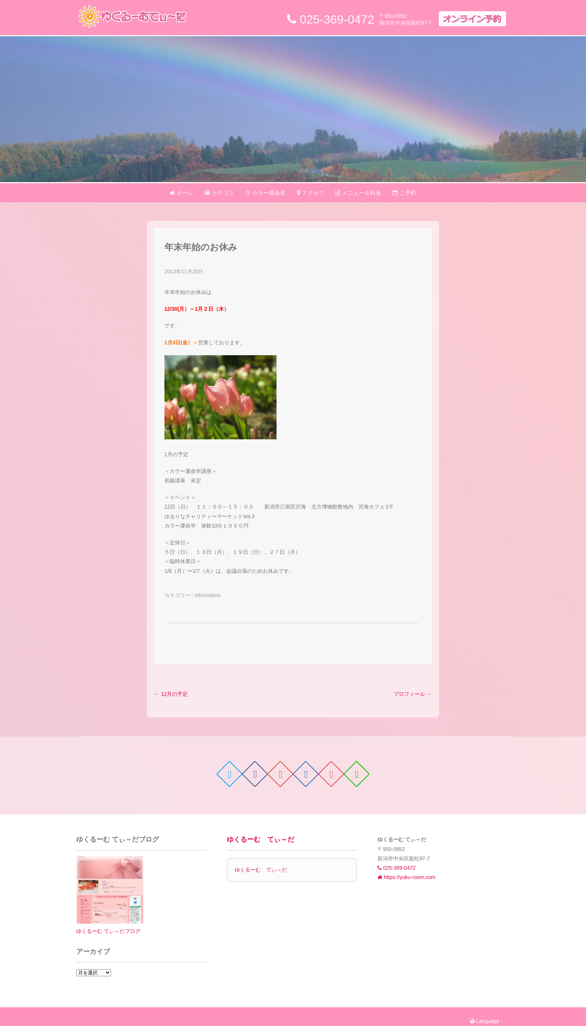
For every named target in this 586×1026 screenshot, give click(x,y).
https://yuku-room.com (406, 877)
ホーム (181, 193)
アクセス (310, 193)
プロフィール (413, 694)
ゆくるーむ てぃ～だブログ (108, 931)
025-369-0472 (396, 868)
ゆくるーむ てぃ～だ (260, 839)
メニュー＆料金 (358, 193)
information (207, 595)
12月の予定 (171, 694)
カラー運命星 (265, 193)
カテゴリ (219, 193)
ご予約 (404, 193)
